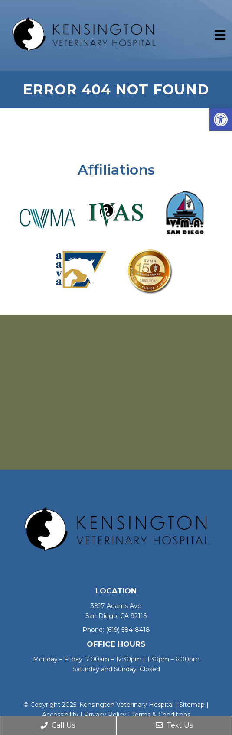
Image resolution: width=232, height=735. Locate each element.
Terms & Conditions (161, 715)
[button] (220, 119)
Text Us (174, 725)
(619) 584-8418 (128, 630)
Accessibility (60, 715)
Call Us (58, 725)
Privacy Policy (105, 715)
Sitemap (192, 705)
